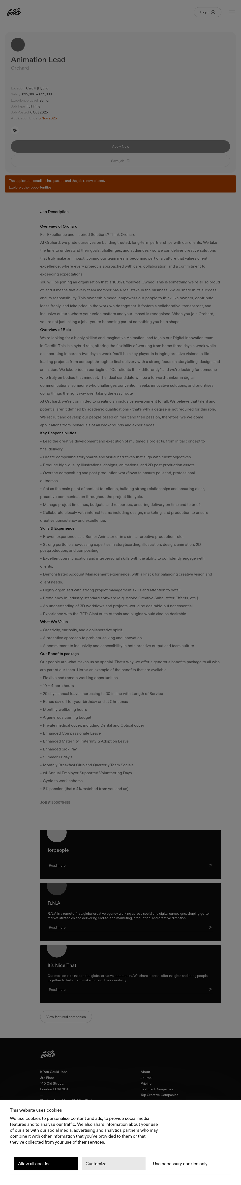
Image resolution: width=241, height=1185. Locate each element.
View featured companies (66, 1017)
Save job (120, 161)
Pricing (146, 1083)
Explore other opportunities (30, 187)
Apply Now (120, 146)
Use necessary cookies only (180, 1163)
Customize (96, 1163)
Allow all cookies (34, 1163)
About (145, 1072)
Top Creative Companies (159, 1095)
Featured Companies (157, 1089)
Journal (146, 1077)
